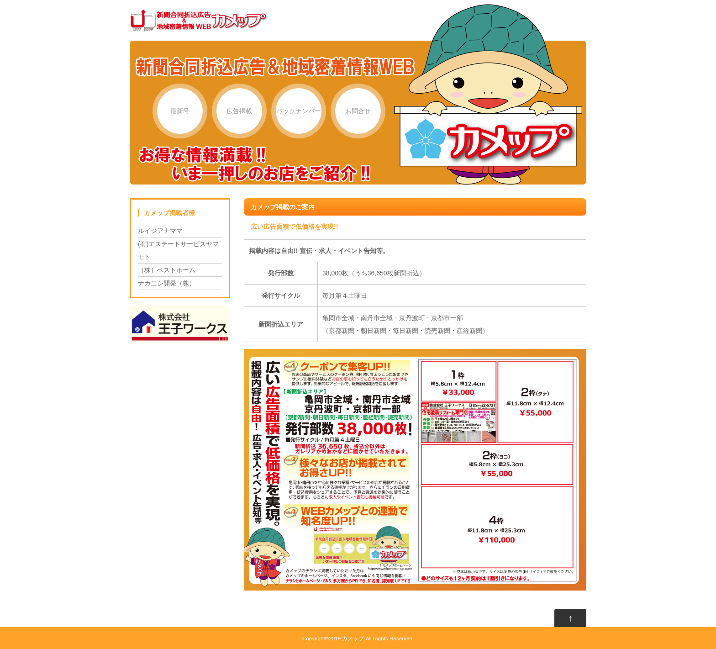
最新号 (180, 111)
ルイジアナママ (160, 230)
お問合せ (358, 111)
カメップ (353, 638)
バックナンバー (298, 111)
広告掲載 (239, 111)
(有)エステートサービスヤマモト (178, 250)
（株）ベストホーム (166, 270)
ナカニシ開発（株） (166, 283)
